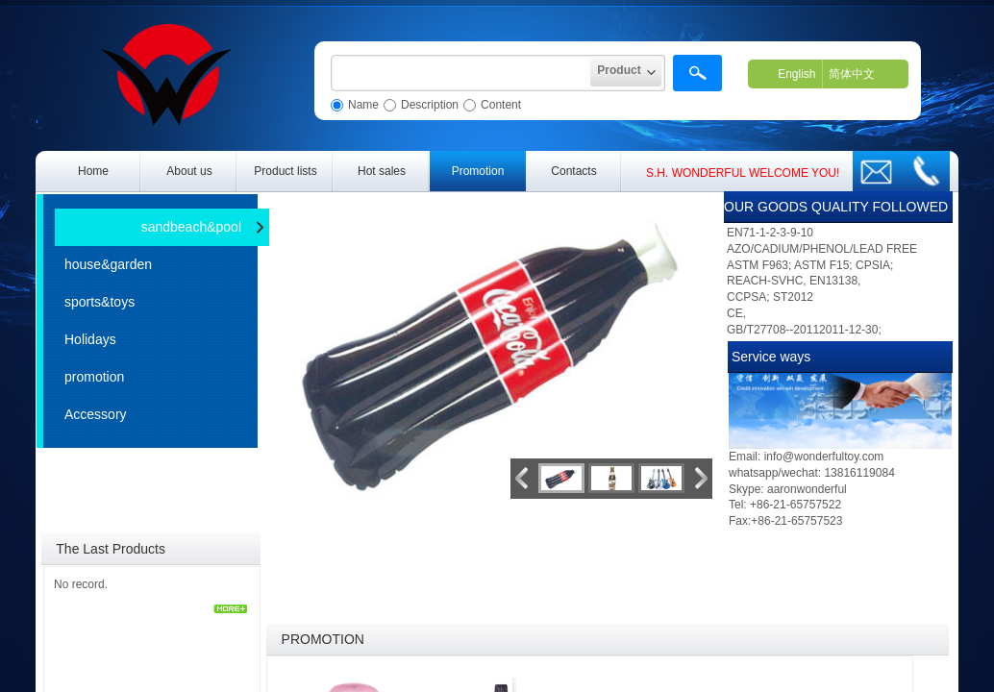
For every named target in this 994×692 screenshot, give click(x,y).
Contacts (573, 171)
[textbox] (460, 73)
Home (93, 171)
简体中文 (852, 74)
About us (188, 171)
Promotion (478, 171)
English (796, 74)
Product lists (285, 171)
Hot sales (382, 171)
